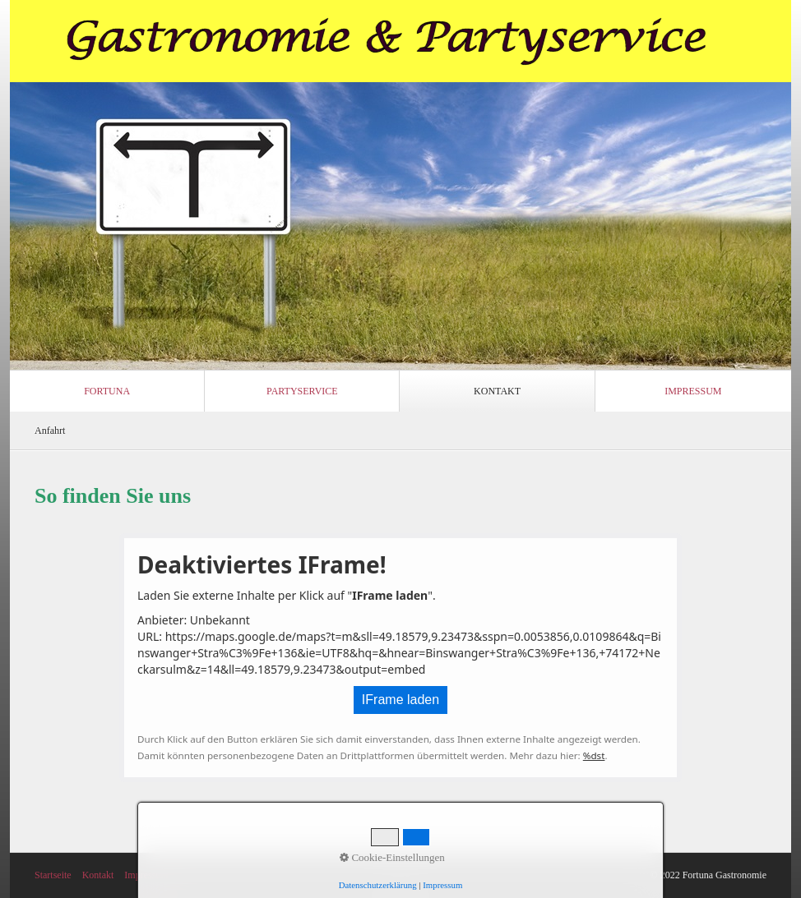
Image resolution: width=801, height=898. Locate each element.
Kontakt (497, 391)
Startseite (53, 875)
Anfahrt (50, 430)
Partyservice (302, 391)
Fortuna (107, 391)
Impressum (692, 391)
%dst (594, 755)
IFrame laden (400, 700)
